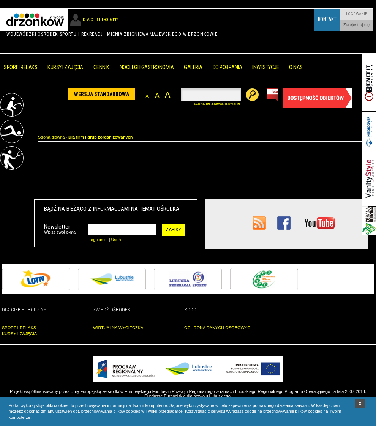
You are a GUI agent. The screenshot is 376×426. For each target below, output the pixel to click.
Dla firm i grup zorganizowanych (100, 137)
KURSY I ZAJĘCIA (19, 333)
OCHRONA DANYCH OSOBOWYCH (218, 327)
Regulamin (98, 239)
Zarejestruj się (356, 24)
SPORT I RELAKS (19, 327)
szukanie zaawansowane (217, 103)
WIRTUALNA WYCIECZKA (118, 327)
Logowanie (356, 13)
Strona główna (51, 137)
